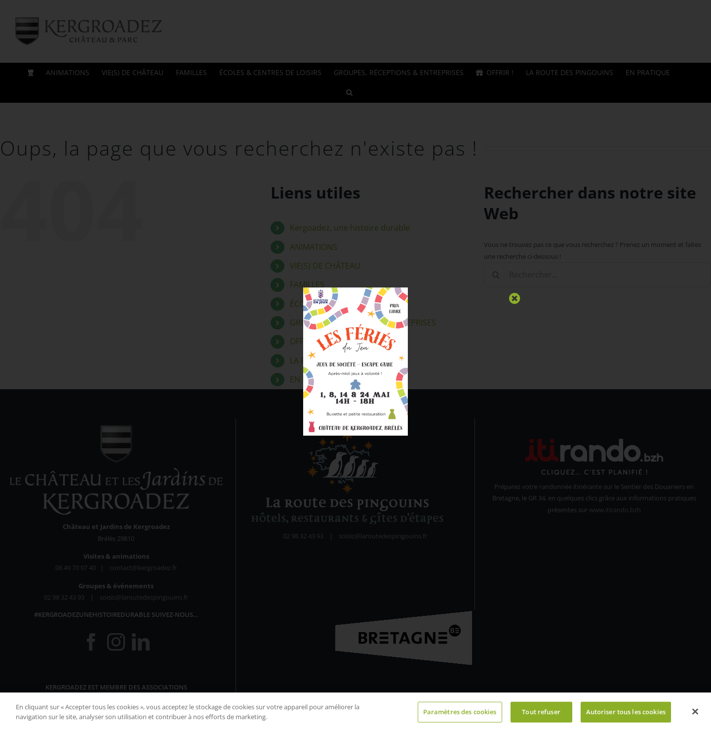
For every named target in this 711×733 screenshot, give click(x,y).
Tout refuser (541, 714)
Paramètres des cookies (460, 714)
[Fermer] (695, 714)
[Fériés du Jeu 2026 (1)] (355, 290)
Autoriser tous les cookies (626, 714)
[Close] (514, 298)
